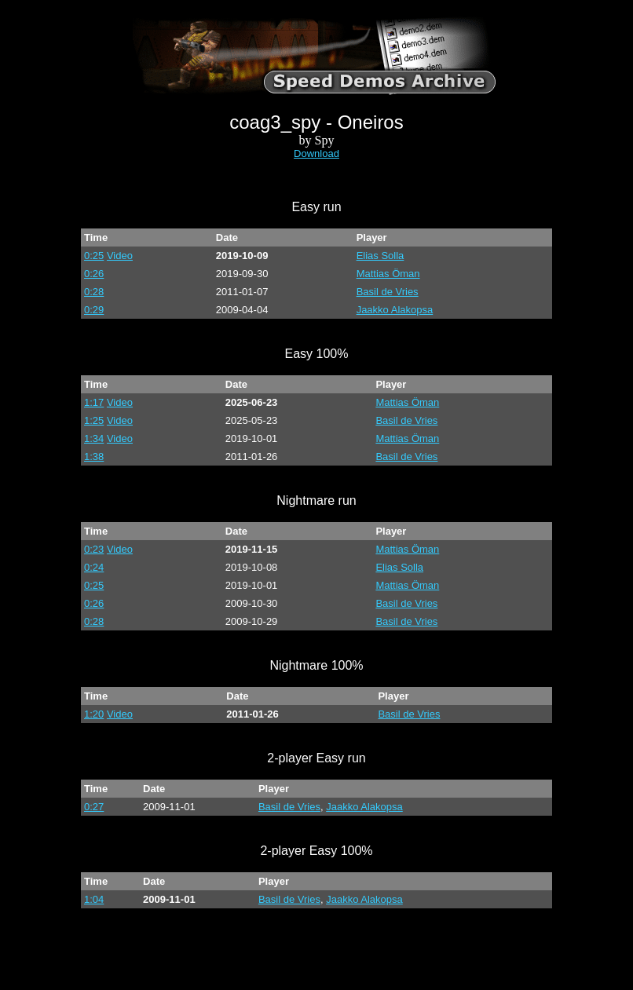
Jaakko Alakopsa (395, 310)
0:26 (94, 273)
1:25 (94, 420)
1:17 (94, 402)
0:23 (94, 549)
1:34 (94, 438)
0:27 (94, 807)
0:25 (94, 255)
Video (120, 255)
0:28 (94, 292)
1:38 (94, 456)
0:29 (94, 310)
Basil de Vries (388, 292)
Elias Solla (380, 255)
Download (316, 153)
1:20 (94, 714)
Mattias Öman (388, 273)
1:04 (94, 899)
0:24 (94, 567)
